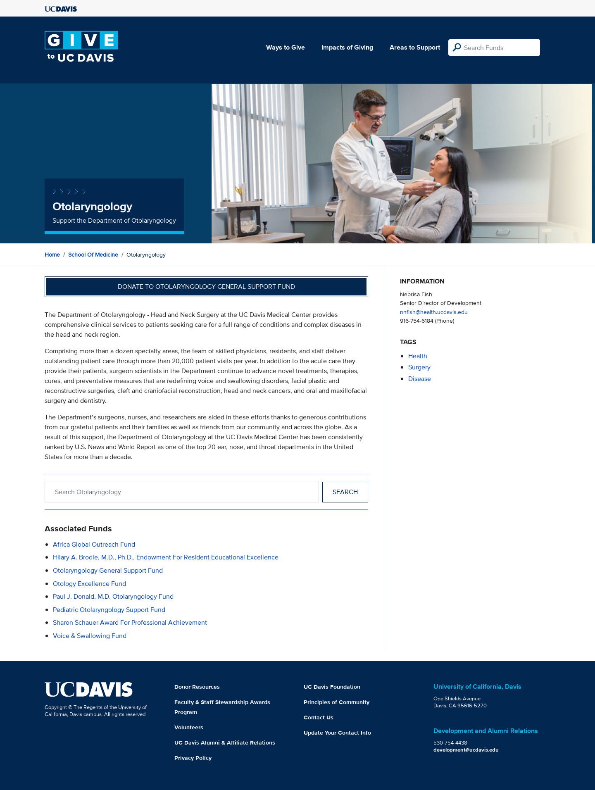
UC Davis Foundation (332, 687)
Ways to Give (285, 47)
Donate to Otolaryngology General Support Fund (206, 286)
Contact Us (318, 717)
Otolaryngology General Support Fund (108, 570)
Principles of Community (336, 702)
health (417, 356)
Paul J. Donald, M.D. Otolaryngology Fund (113, 596)
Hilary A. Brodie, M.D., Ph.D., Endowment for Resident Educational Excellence (165, 557)
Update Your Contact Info (337, 732)
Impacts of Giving (347, 47)
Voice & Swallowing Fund (89, 635)
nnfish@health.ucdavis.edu (434, 311)
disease (419, 378)
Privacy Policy (193, 758)
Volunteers (188, 727)
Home (52, 254)
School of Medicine (93, 254)
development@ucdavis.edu (466, 750)
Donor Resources (197, 687)
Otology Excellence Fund (89, 583)
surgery (419, 367)
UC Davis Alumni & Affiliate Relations (224, 742)
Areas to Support (415, 47)
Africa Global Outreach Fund (94, 544)
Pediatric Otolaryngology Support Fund (109, 609)
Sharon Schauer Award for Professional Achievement (130, 622)
